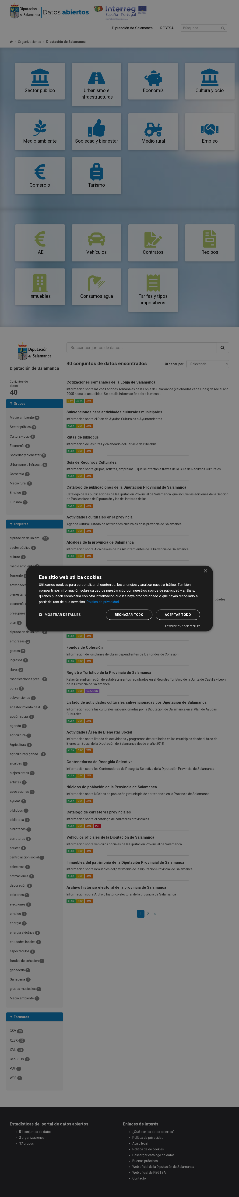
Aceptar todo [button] (178, 615)
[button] (60, 614)
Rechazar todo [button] (129, 615)
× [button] (205, 571)
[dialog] (119, 598)
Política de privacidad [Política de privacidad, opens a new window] (103, 602)
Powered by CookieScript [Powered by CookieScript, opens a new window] (182, 626)
